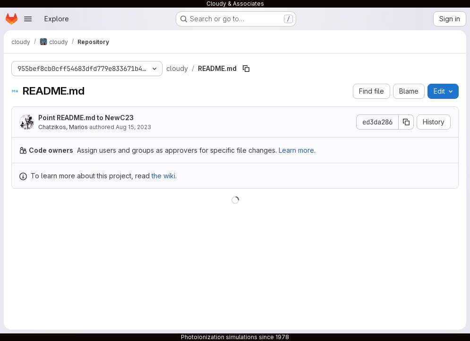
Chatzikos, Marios (63, 127)
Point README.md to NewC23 (86, 118)
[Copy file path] (246, 68)
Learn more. (297, 150)
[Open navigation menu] (27, 18)
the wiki (163, 176)
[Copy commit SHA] (406, 122)
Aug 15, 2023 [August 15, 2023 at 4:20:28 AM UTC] (133, 127)
